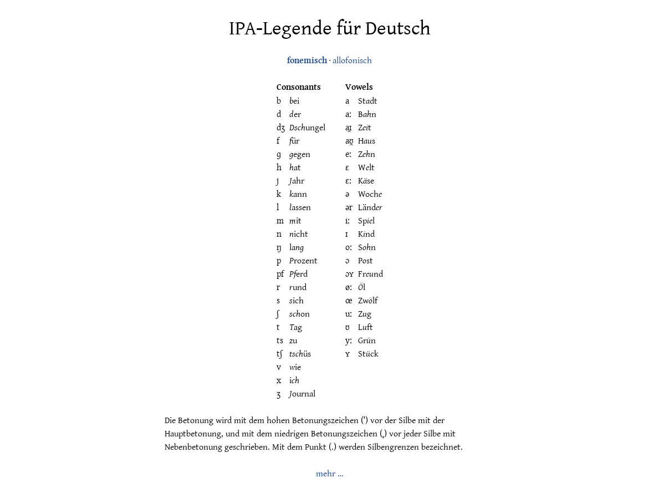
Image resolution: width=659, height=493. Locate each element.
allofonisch (352, 60)
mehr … (330, 473)
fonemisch (307, 60)
